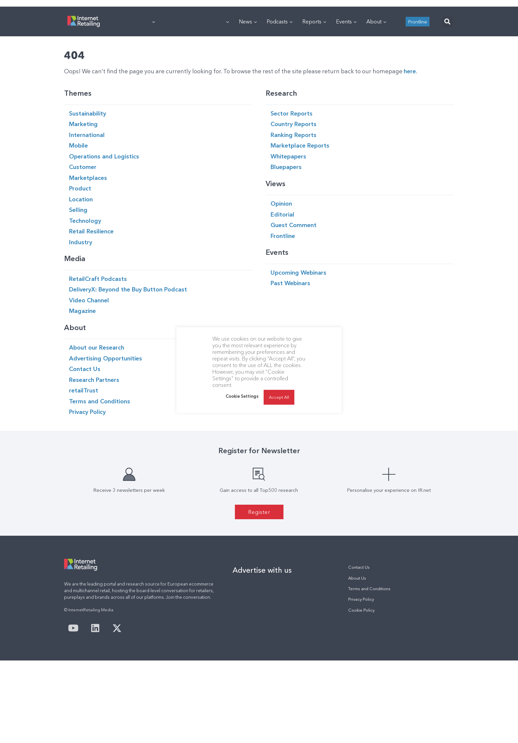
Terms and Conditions (369, 671)
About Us (357, 660)
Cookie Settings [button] (242, 396)
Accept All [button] (279, 397)
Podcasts (279, 104)
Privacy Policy (361, 681)
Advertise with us (262, 652)
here (410, 153)
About (376, 104)
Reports (314, 104)
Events (346, 104)
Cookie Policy (361, 692)
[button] (447, 104)
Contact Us (359, 649)
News (248, 104)
